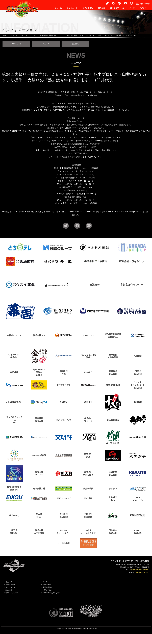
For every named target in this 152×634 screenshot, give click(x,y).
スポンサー (143, 8)
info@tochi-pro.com (142, 573)
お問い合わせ (47, 591)
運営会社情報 (47, 588)
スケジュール (72, 8)
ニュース (58, 8)
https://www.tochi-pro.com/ (139, 570)
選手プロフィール (117, 8)
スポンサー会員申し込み (52, 593)
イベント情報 (87, 8)
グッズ (131, 8)
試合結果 (101, 8)
